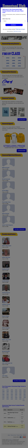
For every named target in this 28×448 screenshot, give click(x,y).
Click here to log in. (20, 29)
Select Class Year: (6, 18)
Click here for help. (17, 31)
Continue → (14, 25)
